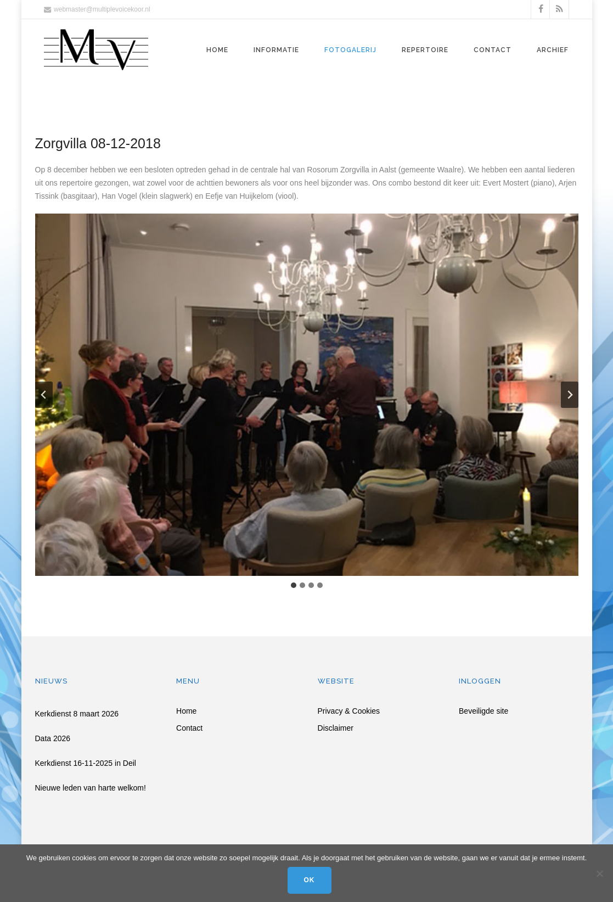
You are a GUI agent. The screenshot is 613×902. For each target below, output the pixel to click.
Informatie (276, 50)
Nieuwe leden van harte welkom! (90, 787)
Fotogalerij (350, 50)
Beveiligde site (483, 711)
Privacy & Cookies (349, 711)
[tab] (293, 585)
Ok (309, 880)
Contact (492, 50)
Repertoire (425, 50)
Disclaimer (335, 728)
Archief (553, 50)
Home (217, 50)
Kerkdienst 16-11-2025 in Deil (85, 763)
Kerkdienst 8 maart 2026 (77, 713)
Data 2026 (53, 738)
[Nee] (599, 873)
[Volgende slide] (569, 395)
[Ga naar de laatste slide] (44, 395)
